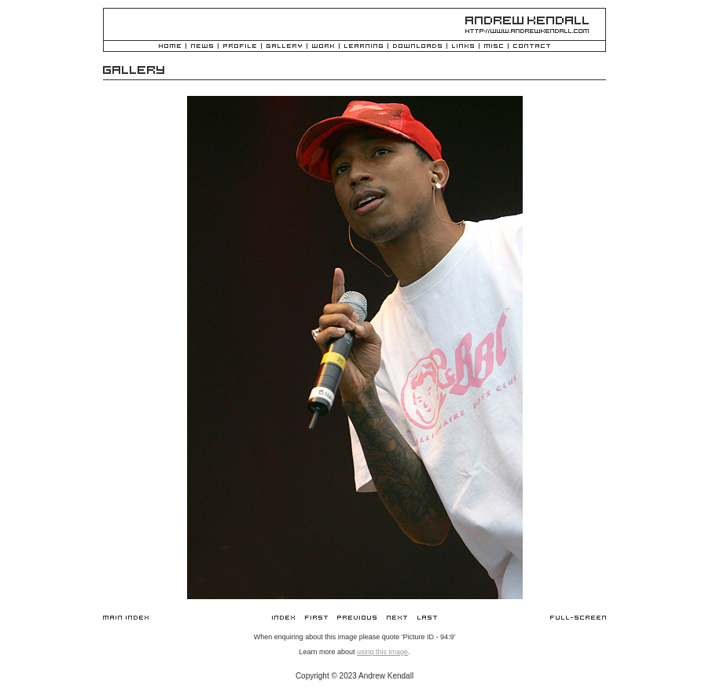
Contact (531, 47)
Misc (493, 47)
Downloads (417, 47)
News (202, 47)
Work (323, 47)
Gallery (284, 47)
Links (463, 47)
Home (170, 47)
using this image (382, 652)
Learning (363, 47)
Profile (239, 47)
